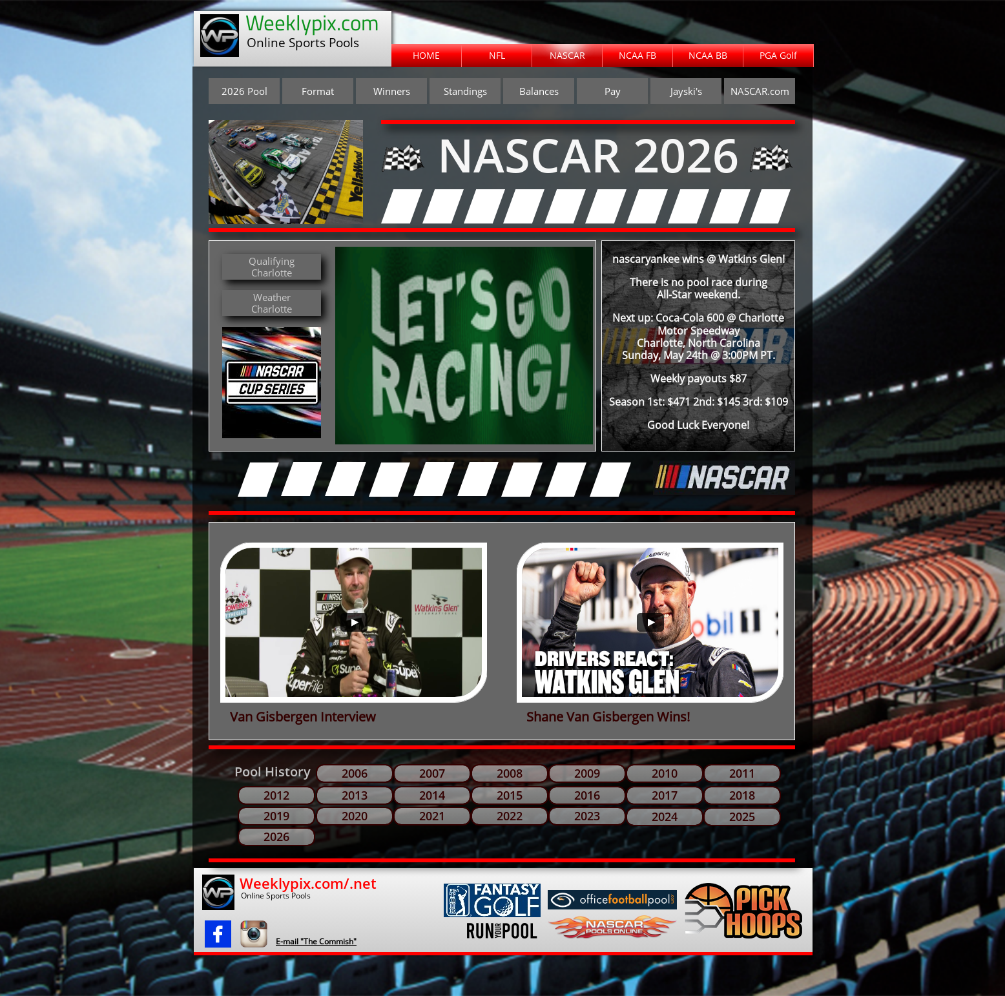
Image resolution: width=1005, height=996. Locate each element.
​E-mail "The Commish (314, 941)
